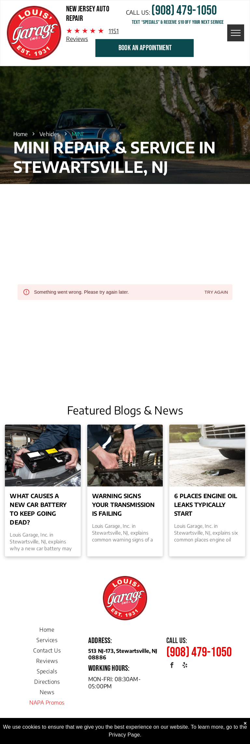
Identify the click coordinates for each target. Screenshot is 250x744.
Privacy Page (124, 734)
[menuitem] (46, 628)
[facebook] (172, 666)
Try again (216, 293)
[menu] (235, 32)
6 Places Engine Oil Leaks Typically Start (205, 504)
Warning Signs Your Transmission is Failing (123, 504)
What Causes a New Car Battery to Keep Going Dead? (38, 509)
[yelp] (184, 666)
